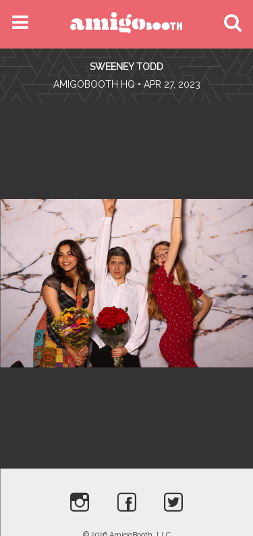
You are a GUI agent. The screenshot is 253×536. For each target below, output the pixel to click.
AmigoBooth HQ (94, 84)
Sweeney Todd (126, 66)
